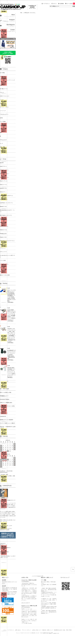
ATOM (70, 630)
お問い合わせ (18, 630)
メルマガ (34, 576)
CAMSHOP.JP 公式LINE (4, 529)
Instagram (39, 576)
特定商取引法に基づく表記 (59, 630)
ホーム (5, 630)
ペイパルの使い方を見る (26, 623)
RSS (67, 630)
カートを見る (71, 3)
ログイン (55, 3)
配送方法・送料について (47, 630)
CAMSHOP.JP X (3, 527)
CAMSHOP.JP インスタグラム (6, 528)
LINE (42, 576)
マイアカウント (46, 3)
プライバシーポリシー (26, 630)
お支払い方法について (36, 630)
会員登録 (62, 3)
